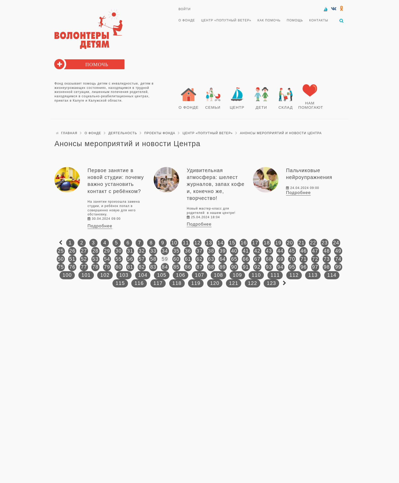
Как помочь (269, 20)
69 (280, 259)
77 (84, 267)
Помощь (295, 20)
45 (292, 251)
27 (84, 251)
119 (195, 283)
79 (107, 267)
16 (243, 242)
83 (153, 267)
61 (188, 259)
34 (165, 251)
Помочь (96, 64)
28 (95, 251)
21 (301, 242)
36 (188, 251)
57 (142, 259)
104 (142, 275)
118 (176, 283)
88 (211, 267)
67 (257, 259)
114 (331, 275)
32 (142, 251)
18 (267, 242)
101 (86, 275)
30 (119, 251)
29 (107, 251)
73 (327, 259)
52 (84, 259)
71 (304, 259)
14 (221, 242)
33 (153, 251)
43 (269, 251)
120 (214, 283)
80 (119, 267)
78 (95, 267)
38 (211, 251)
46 (304, 251)
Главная (69, 133)
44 (280, 251)
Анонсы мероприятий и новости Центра (281, 133)
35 (176, 251)
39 (223, 251)
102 (104, 275)
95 (292, 267)
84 (165, 267)
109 (237, 275)
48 (327, 251)
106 (180, 275)
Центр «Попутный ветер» (226, 20)
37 (199, 251)
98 (327, 267)
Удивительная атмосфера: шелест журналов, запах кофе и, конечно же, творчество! (216, 184)
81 (130, 267)
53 (95, 259)
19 (278, 242)
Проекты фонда (159, 133)
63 (211, 259)
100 (67, 275)
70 (292, 259)
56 (130, 259)
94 (280, 267)
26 (72, 251)
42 (257, 251)
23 (324, 242)
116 (139, 283)
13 (209, 242)
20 (290, 242)
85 (176, 267)
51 (72, 259)
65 (234, 259)
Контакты (318, 20)
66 (246, 259)
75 (61, 267)
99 (338, 267)
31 (130, 251)
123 (271, 283)
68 (269, 259)
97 (315, 267)
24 (336, 242)
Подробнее (100, 226)
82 (142, 267)
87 (199, 267)
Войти (185, 9)
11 (186, 242)
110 (256, 275)
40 (234, 251)
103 (124, 275)
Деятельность (122, 133)
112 (293, 275)
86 (188, 267)
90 (234, 267)
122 (252, 283)
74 (338, 259)
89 (223, 267)
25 (61, 251)
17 (255, 242)
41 (246, 251)
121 (233, 283)
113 (313, 275)
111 (275, 275)
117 (158, 283)
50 (61, 259)
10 (174, 242)
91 (246, 267)
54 (107, 259)
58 (153, 259)
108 (218, 275)
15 (232, 242)
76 (72, 267)
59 (165, 259)
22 (313, 242)
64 (223, 259)
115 (120, 283)
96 (304, 267)
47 (315, 251)
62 (199, 259)
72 (315, 259)
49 (338, 251)
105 (161, 275)
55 (119, 259)
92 (257, 267)
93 (269, 267)
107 (199, 275)
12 (197, 242)
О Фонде (187, 20)
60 (176, 259)
